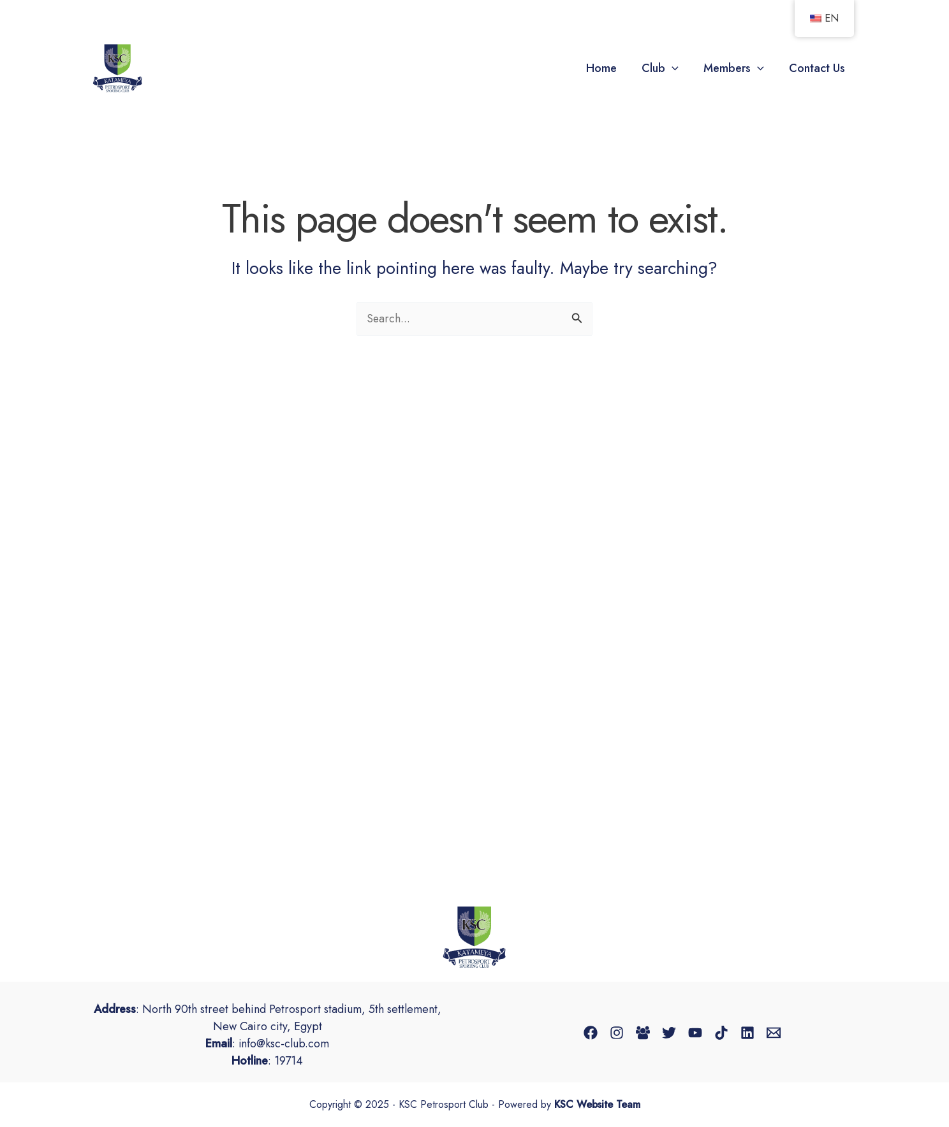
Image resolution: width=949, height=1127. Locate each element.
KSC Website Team (597, 1105)
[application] (676, 68)
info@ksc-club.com (284, 1043)
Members (736, 68)
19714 (288, 1060)
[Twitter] (669, 1033)
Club (664, 68)
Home (607, 68)
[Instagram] (617, 1033)
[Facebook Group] (643, 1033)
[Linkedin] (747, 1033)
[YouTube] (695, 1033)
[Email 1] (774, 1033)
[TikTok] (721, 1033)
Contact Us (818, 68)
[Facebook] (591, 1033)
